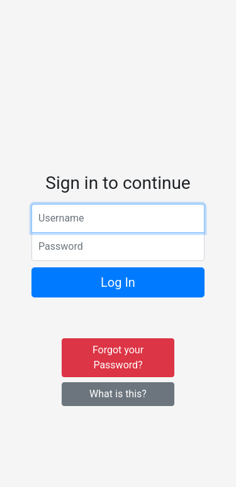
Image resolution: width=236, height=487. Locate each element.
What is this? (118, 394)
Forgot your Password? (118, 357)
